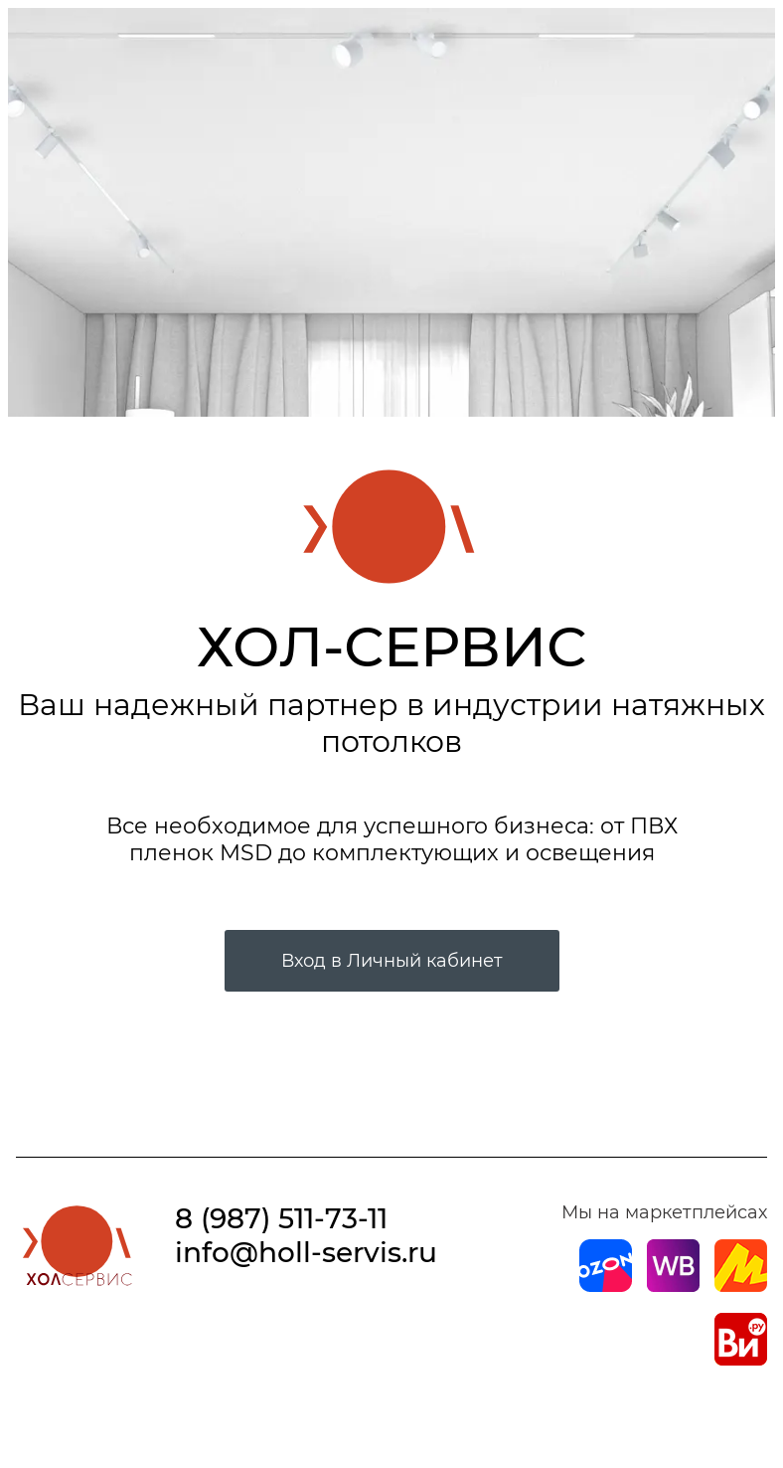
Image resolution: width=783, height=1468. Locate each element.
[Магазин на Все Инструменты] (740, 1360)
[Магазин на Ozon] (605, 1286)
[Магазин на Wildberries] (673, 1286)
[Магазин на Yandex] (740, 1286)
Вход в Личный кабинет (392, 961)
